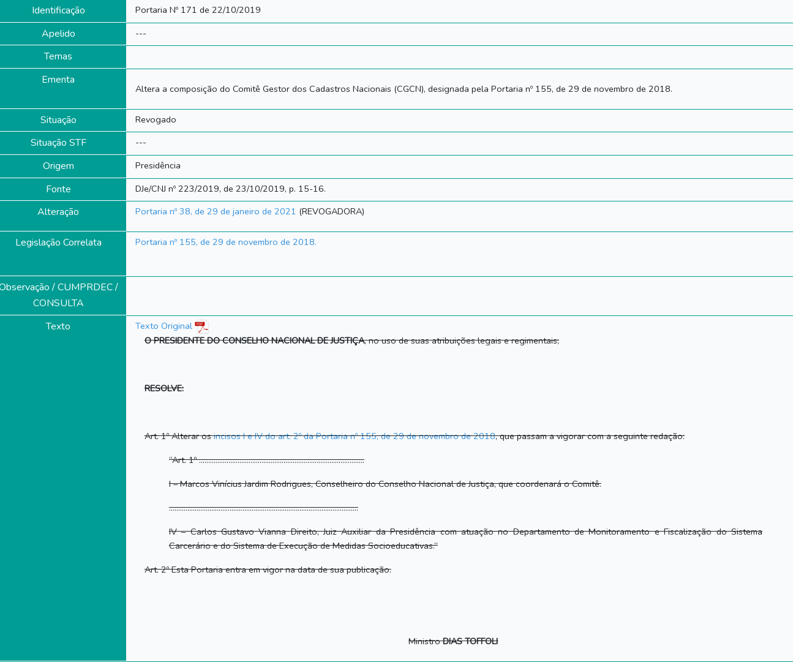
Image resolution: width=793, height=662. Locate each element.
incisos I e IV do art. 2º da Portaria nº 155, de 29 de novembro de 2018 (354, 436)
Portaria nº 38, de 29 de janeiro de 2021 (215, 211)
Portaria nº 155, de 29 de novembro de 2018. (226, 242)
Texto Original (163, 326)
